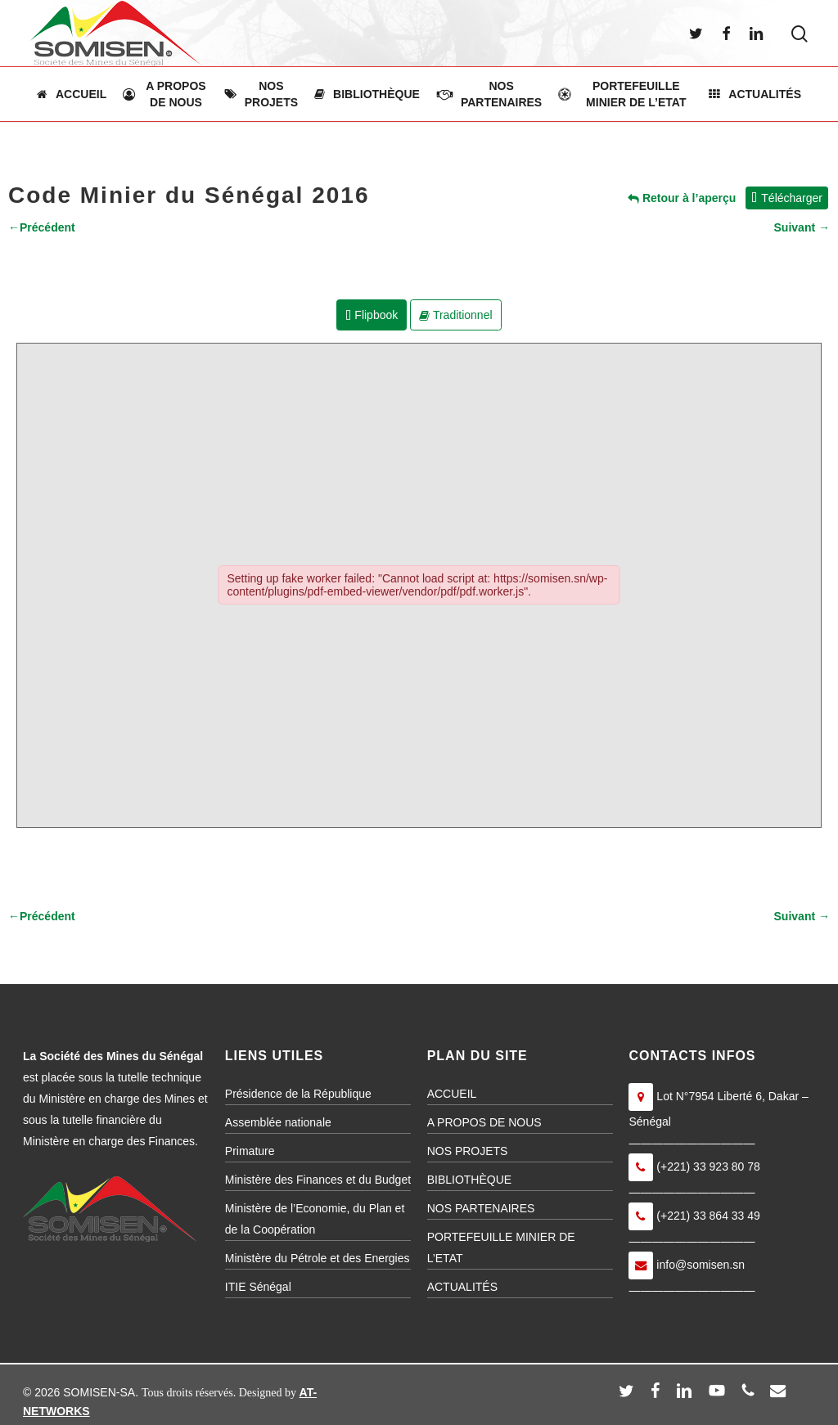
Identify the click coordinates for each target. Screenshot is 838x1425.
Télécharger (786, 198)
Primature (250, 1151)
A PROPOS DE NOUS (484, 1122)
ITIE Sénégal (258, 1286)
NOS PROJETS (467, 1151)
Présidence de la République (298, 1093)
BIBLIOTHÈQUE (469, 1179)
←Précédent (41, 227)
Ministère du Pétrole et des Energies (317, 1258)
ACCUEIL (452, 1093)
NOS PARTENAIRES (481, 1208)
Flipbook (371, 314)
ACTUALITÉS (462, 1286)
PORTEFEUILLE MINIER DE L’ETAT (501, 1247)
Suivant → (802, 227)
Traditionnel (455, 314)
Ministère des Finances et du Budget (318, 1179)
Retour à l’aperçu (682, 198)
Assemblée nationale (278, 1122)
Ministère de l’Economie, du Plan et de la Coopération (314, 1219)
